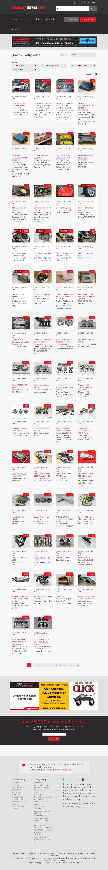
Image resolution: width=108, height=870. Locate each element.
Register (91, 3)
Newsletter (17, 29)
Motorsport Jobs (40, 816)
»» (78, 665)
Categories (26, 19)
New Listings (17, 787)
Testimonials (17, 799)
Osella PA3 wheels (63, 558)
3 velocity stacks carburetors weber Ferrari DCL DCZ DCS (63, 430)
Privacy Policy (18, 797)
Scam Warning (18, 806)
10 (65, 665)
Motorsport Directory (43, 827)
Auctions (37, 809)
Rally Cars (38, 790)
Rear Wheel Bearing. (42, 294)
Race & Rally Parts (42, 785)
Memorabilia (39, 825)
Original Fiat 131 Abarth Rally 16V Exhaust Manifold (65, 296)
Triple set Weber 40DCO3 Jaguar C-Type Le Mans (64, 387)
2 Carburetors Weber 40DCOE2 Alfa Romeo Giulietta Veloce (64, 342)
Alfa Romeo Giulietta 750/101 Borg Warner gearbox (20, 598)
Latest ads (71, 19)
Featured (15, 785)
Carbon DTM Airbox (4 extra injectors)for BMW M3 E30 (42, 342)
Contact (50, 19)
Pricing (39, 19)
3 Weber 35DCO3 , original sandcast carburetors (85, 387)
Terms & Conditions (20, 802)
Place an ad (88, 19)
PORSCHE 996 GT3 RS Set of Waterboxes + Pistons (42, 642)
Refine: (15, 62)
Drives (36, 792)
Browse (15, 783)
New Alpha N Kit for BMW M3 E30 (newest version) (86, 296)
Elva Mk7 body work (63, 208)
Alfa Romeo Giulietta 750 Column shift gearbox (86, 476)
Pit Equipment (40, 795)
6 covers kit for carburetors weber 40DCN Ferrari (85, 430)
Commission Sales (19, 795)
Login (82, 3)
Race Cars (38, 783)
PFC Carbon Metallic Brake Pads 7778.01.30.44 (86, 158)
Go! (92, 8)
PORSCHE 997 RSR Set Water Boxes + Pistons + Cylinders (20, 642)
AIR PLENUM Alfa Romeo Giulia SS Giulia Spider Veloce (65, 519)
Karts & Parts (39, 806)
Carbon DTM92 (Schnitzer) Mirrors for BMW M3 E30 (20, 342)
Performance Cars (41, 818)
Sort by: (64, 55)
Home (15, 19)
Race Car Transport (42, 787)
